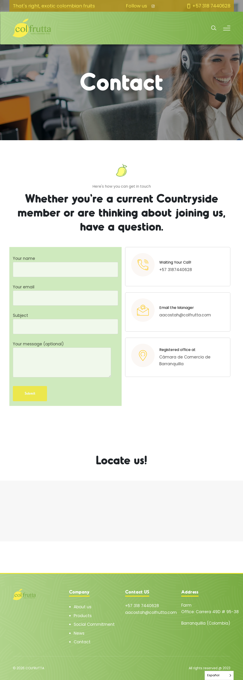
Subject (65, 321)
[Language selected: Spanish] (219, 675)
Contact (82, 642)
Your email (65, 292)
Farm (186, 605)
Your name (65, 264)
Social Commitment (94, 624)
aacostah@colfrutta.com (151, 612)
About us (82, 607)
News (79, 633)
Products (83, 616)
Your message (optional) (62, 360)
